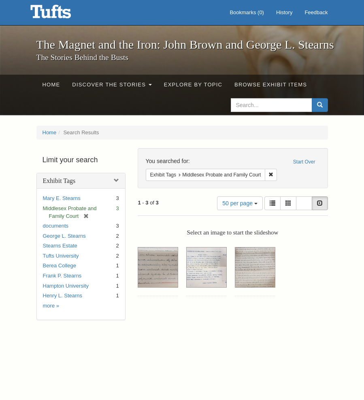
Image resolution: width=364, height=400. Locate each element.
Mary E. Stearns (62, 198)
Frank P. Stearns (62, 276)
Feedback (316, 12)
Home (51, 85)
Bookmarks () (247, 12)
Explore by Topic (193, 85)
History (284, 12)
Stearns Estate (60, 246)
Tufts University (61, 256)
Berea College (59, 265)
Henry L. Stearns (63, 295)
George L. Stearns (64, 236)
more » (51, 306)
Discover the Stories (112, 85)
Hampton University (66, 286)
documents (56, 226)
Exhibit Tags (59, 180)
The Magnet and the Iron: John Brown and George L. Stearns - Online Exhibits (60, 14)
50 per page (240, 203)
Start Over (304, 162)
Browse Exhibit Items (270, 85)
